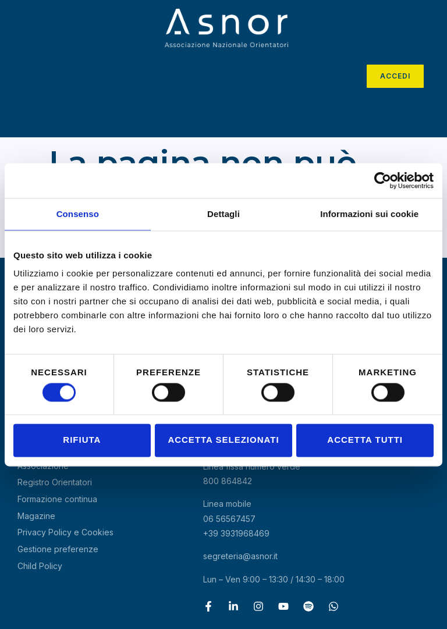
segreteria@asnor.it (240, 556)
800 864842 (227, 481)
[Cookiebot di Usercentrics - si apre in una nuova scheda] (383, 180)
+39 (236, 533)
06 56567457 (229, 519)
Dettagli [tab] (223, 214)
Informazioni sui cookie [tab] (369, 214)
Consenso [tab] (77, 214)
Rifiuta (82, 440)
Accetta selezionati (223, 440)
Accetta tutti (365, 440)
